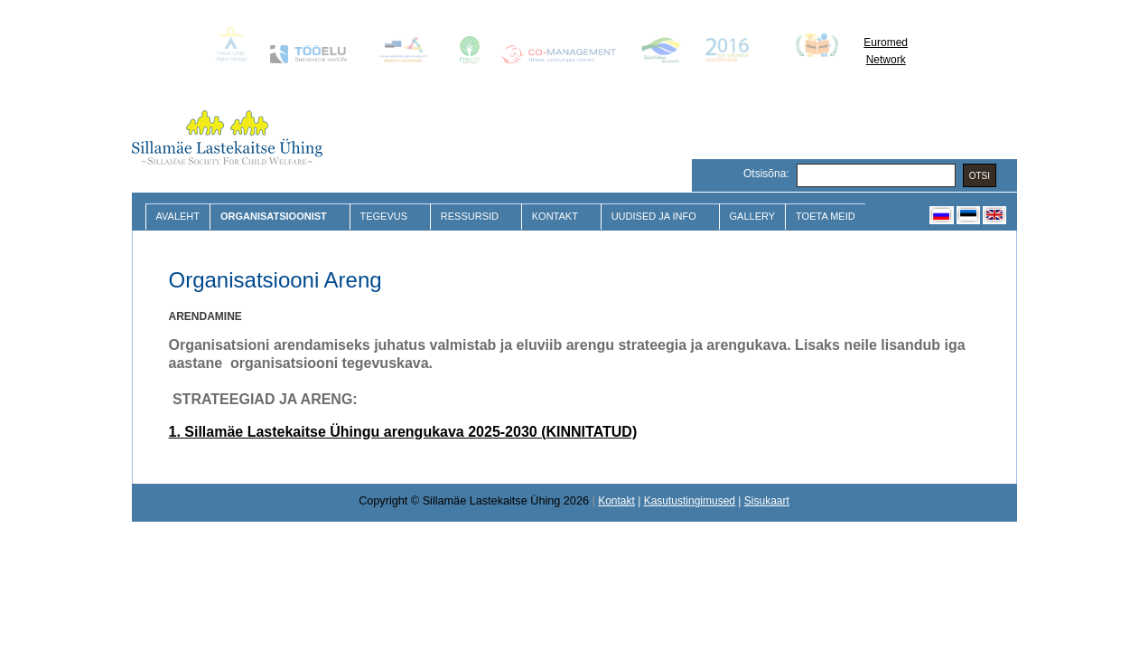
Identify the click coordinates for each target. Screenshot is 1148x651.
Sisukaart (766, 501)
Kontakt (557, 216)
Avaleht (178, 216)
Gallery (753, 216)
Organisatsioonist (275, 216)
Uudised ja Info (656, 216)
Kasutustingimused (689, 501)
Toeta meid (825, 216)
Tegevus (386, 216)
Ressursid (472, 216)
